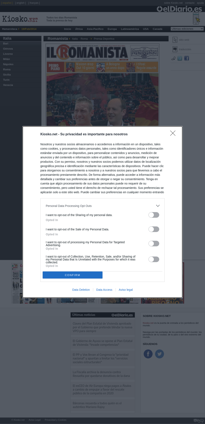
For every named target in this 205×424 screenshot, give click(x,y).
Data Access (104, 289)
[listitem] (102, 206)
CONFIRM (72, 275)
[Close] (174, 134)
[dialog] (102, 212)
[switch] (153, 215)
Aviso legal (126, 289)
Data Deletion (81, 289)
